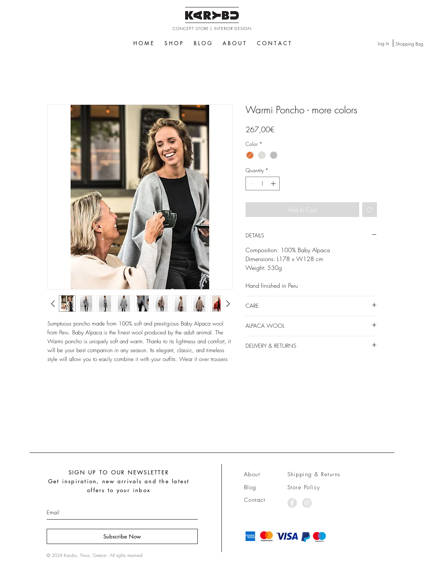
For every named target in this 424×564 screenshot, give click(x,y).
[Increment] (273, 183)
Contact (255, 500)
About (252, 474)
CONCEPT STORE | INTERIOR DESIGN (212, 28)
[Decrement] (251, 183)
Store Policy (303, 487)
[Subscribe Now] (122, 536)
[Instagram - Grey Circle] (307, 503)
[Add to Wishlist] (369, 209)
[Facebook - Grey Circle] (292, 503)
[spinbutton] (262, 183)
